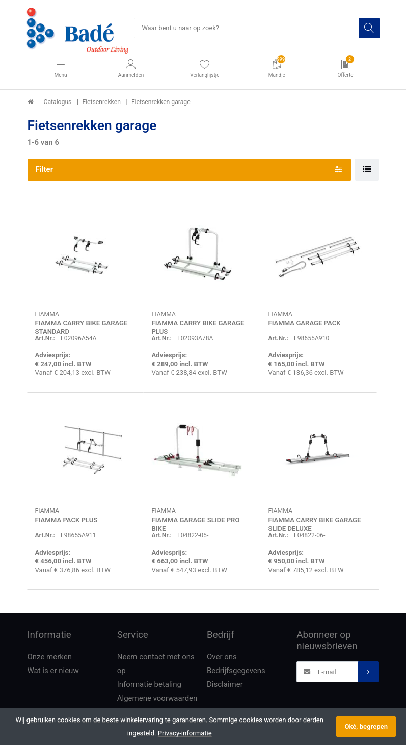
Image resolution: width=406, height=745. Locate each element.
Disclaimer (225, 684)
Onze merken (50, 657)
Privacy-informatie (185, 733)
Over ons (222, 657)
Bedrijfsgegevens (236, 671)
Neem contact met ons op (156, 664)
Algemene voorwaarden (157, 698)
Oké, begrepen (366, 726)
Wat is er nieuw (53, 671)
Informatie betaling (149, 684)
